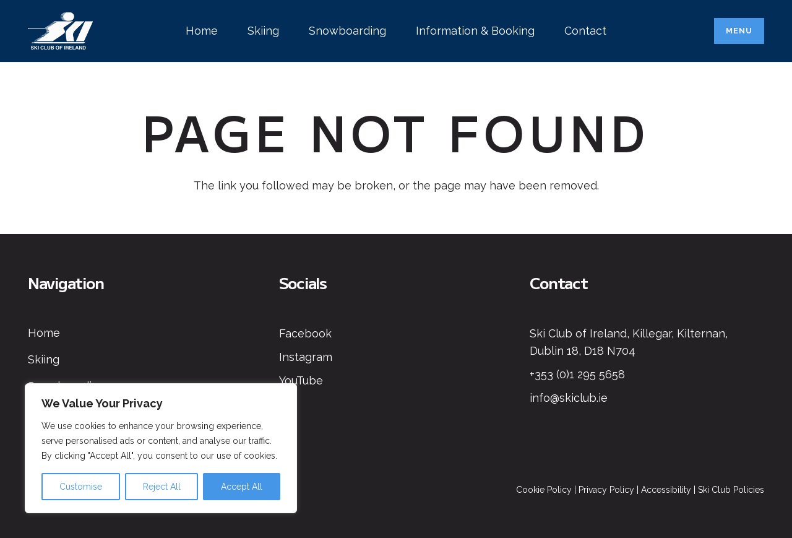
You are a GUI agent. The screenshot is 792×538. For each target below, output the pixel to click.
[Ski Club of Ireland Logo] (60, 31)
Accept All (241, 487)
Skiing (43, 359)
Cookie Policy (544, 490)
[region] (161, 448)
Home (44, 332)
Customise (80, 487)
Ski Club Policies (731, 490)
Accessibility (666, 490)
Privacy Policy (606, 490)
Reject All (162, 487)
